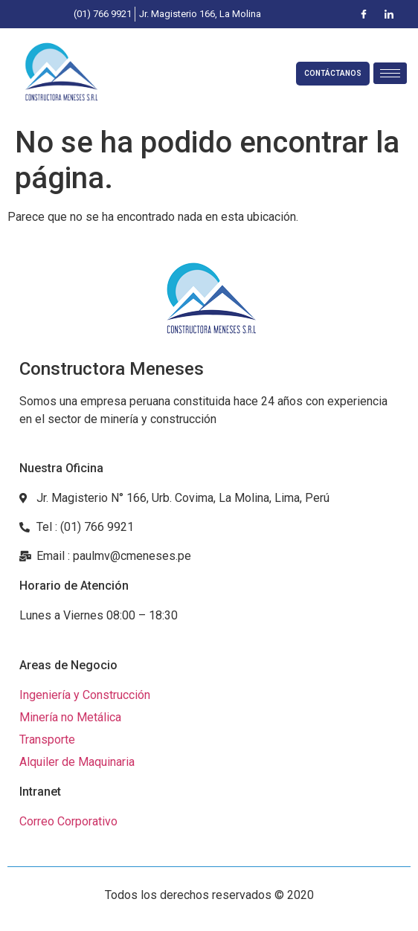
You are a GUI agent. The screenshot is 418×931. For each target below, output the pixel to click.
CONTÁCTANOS (332, 73)
